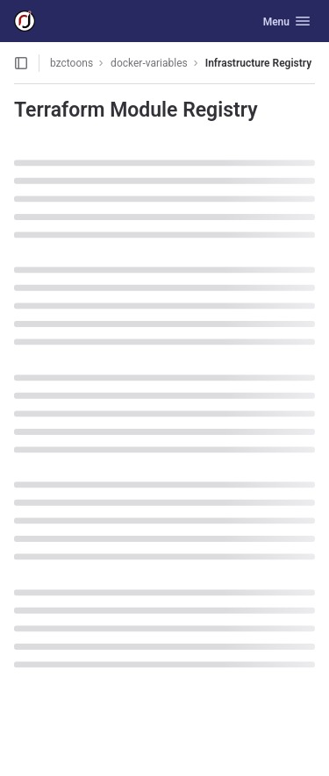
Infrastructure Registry (258, 63)
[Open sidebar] (21, 63)
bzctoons (71, 63)
